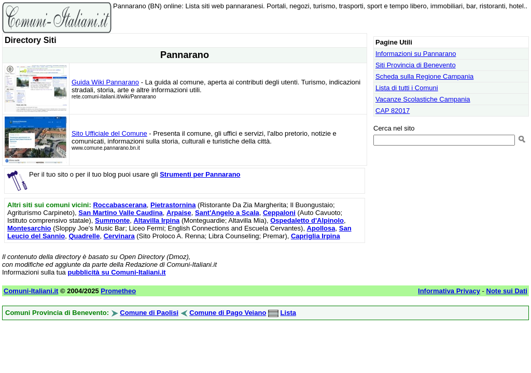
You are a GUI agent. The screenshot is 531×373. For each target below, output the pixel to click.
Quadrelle (84, 236)
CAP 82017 (392, 110)
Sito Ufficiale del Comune (109, 133)
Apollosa (321, 228)
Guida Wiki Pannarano (105, 82)
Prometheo (118, 291)
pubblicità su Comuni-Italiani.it (116, 272)
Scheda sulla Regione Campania (424, 76)
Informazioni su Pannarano (415, 54)
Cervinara (119, 236)
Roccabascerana (119, 205)
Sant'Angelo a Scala (227, 213)
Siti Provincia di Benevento (415, 65)
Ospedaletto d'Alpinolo (307, 220)
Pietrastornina (172, 205)
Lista (288, 313)
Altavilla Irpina (156, 220)
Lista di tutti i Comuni (406, 88)
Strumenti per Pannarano (200, 174)
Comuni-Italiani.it (31, 291)
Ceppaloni (279, 213)
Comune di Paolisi (149, 313)
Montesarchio (29, 228)
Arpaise (178, 213)
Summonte (112, 220)
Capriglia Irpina (315, 236)
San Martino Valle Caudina (120, 213)
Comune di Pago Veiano (227, 313)
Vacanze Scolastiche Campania (422, 99)
